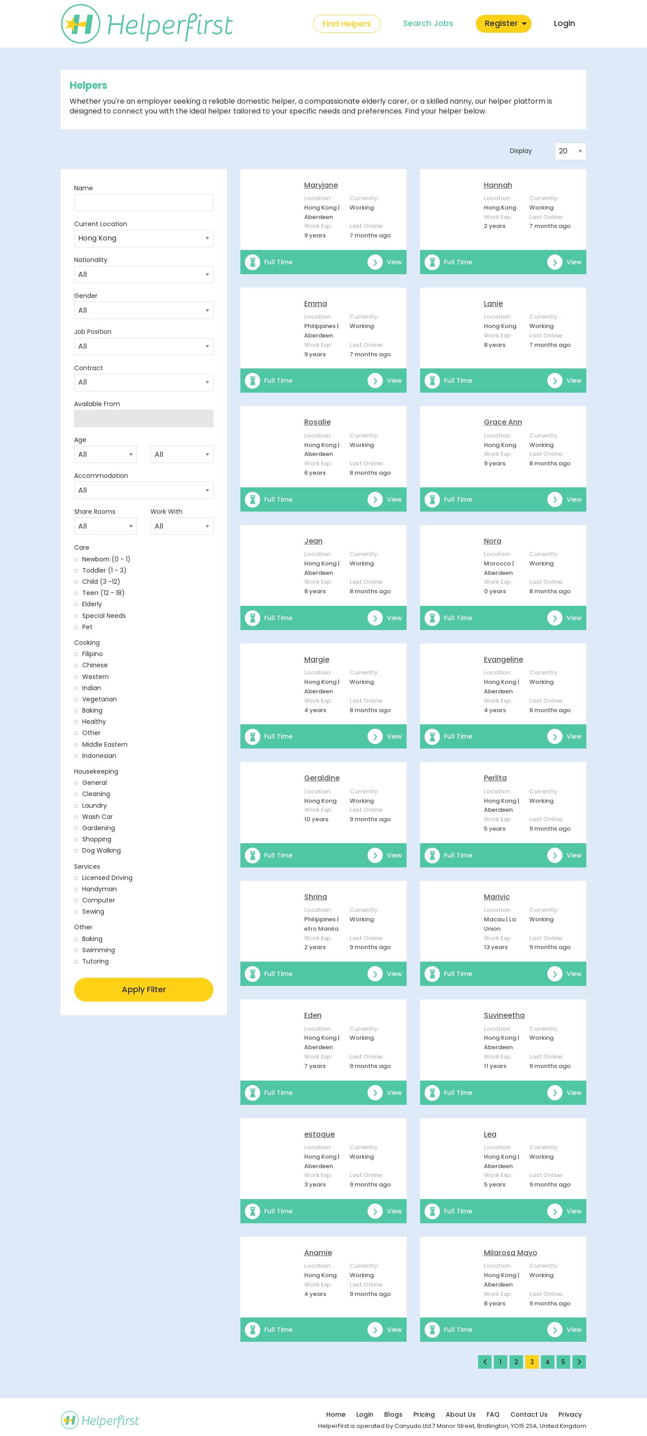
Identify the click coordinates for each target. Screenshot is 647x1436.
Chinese (95, 665)
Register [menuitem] (501, 23)
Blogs (393, 1414)
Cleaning (96, 793)
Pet (87, 626)
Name (83, 188)
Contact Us (529, 1414)
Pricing (424, 1414)
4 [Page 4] (547, 1361)
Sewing (93, 911)
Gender (85, 295)
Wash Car (97, 816)
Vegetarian (99, 699)
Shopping (96, 839)
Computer (98, 900)
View (385, 262)
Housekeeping (96, 771)
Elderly (92, 604)
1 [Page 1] (500, 1361)
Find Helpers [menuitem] (347, 23)
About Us (461, 1414)
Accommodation (101, 475)
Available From (97, 403)
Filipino (92, 653)
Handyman (99, 888)
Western (95, 676)
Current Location (100, 223)
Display (521, 150)
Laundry (94, 805)
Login (364, 1414)
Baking (92, 710)
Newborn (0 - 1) (106, 559)
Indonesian (99, 755)
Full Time (268, 262)
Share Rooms (94, 511)
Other (91, 732)
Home (336, 1414)
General (94, 782)
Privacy (570, 1414)
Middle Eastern (105, 744)
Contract (88, 367)
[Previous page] (485, 1362)
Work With (166, 511)
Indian (91, 687)
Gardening (98, 827)
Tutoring (95, 961)
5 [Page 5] (563, 1361)
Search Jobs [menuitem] (428, 23)
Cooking (87, 642)
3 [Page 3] (532, 1361)
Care (81, 547)
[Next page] (579, 1362)
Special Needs (104, 615)
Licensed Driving (107, 877)
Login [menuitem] (564, 23)
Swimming (98, 950)
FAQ (493, 1414)
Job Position (92, 331)
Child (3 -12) (101, 581)
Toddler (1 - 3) (104, 570)
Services (87, 866)
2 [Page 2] (516, 1361)
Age (80, 439)
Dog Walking (101, 850)
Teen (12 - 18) (103, 592)
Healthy (94, 721)
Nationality (90, 259)
